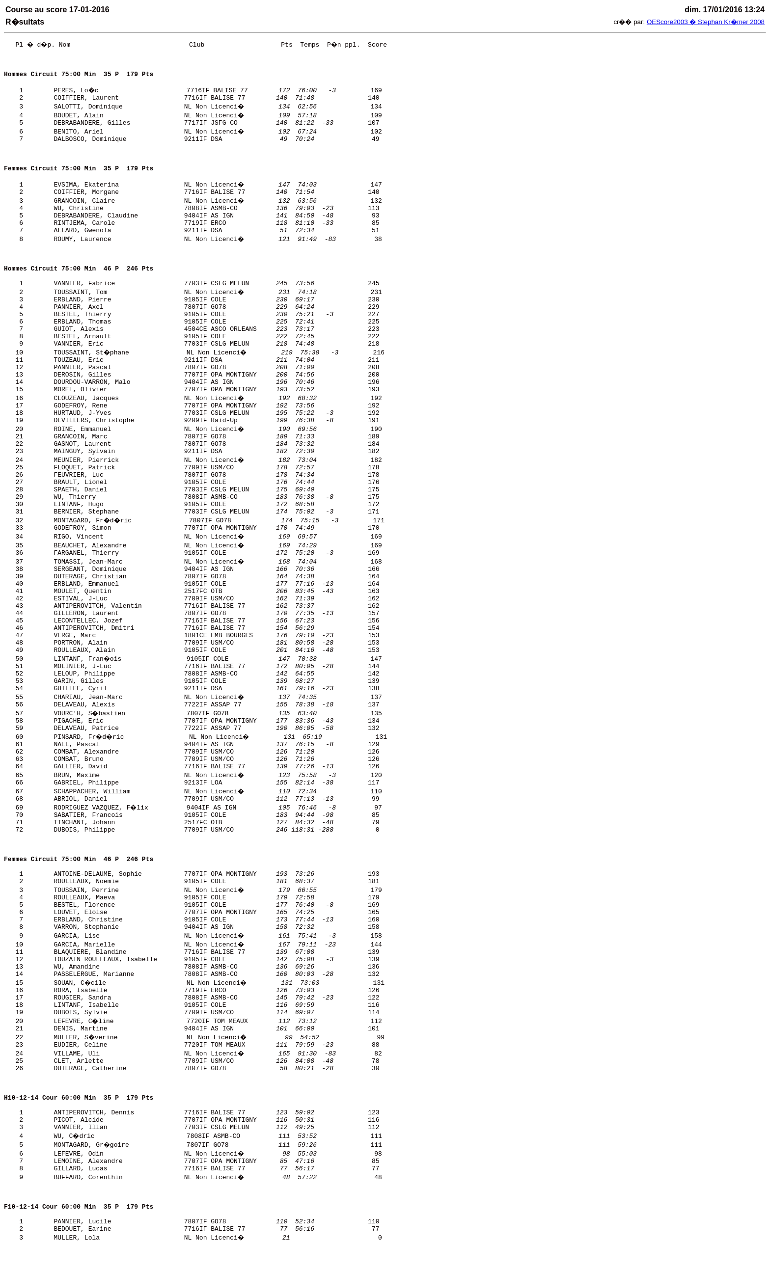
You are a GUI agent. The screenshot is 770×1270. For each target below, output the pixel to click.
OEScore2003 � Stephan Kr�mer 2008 (706, 22)
